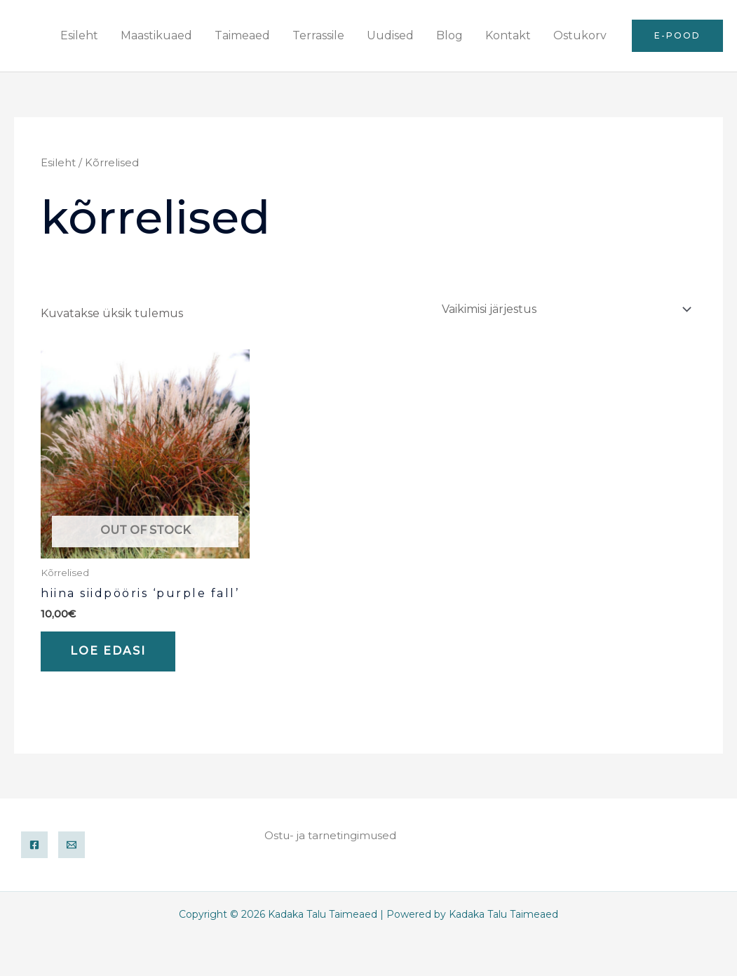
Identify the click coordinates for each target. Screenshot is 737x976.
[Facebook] (34, 844)
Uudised (390, 35)
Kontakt (508, 35)
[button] (677, 36)
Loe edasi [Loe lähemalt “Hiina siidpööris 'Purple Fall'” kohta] (108, 650)
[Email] (71, 844)
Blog (449, 35)
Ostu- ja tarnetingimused (330, 835)
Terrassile (318, 35)
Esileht (79, 35)
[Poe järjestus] (564, 309)
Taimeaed (242, 35)
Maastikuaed (156, 35)
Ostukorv (580, 35)
